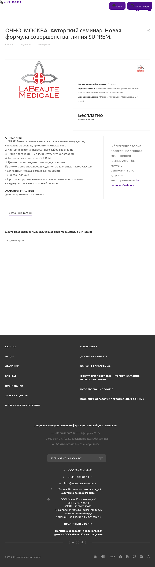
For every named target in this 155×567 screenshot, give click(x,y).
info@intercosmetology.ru (80, 483)
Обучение (12, 366)
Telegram (82, 542)
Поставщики (14, 385)
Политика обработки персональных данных (112, 399)
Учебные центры (16, 395)
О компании (89, 346)
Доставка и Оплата (93, 356)
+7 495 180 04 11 (13, 2)
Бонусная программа (95, 366)
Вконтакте (73, 542)
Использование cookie (96, 389)
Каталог (11, 346)
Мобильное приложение (22, 405)
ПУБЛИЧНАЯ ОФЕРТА (78, 523)
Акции (9, 356)
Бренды (10, 376)
